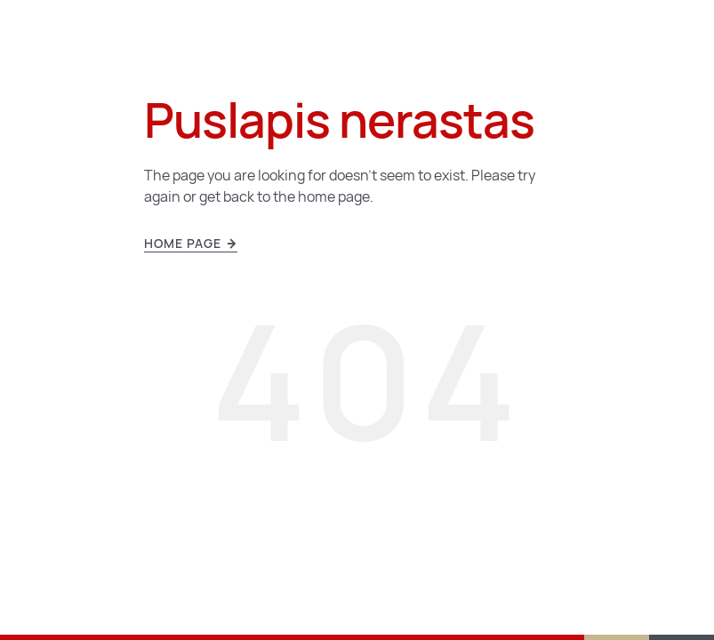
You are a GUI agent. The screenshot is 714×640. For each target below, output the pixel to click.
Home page (190, 244)
